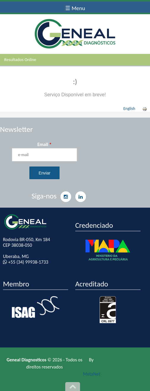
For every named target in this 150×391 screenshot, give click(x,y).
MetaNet (91, 374)
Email (44, 144)
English (129, 108)
